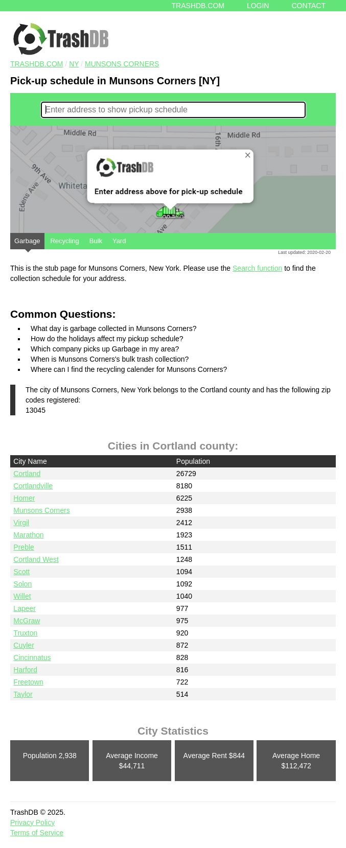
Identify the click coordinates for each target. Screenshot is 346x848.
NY (74, 64)
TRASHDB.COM (36, 64)
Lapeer (24, 608)
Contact (308, 6)
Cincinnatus (32, 657)
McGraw (26, 621)
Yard (119, 241)
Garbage (27, 243)
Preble (23, 547)
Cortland (26, 473)
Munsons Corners (122, 64)
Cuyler (23, 645)
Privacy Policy (32, 822)
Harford (25, 670)
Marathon (28, 535)
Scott (21, 572)
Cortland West (35, 559)
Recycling (64, 241)
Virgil (21, 523)
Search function (257, 268)
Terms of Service (36, 833)
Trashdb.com (198, 6)
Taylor (22, 694)
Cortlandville (33, 486)
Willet (22, 596)
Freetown (28, 682)
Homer (24, 498)
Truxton (25, 633)
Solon (22, 584)
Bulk (95, 241)
